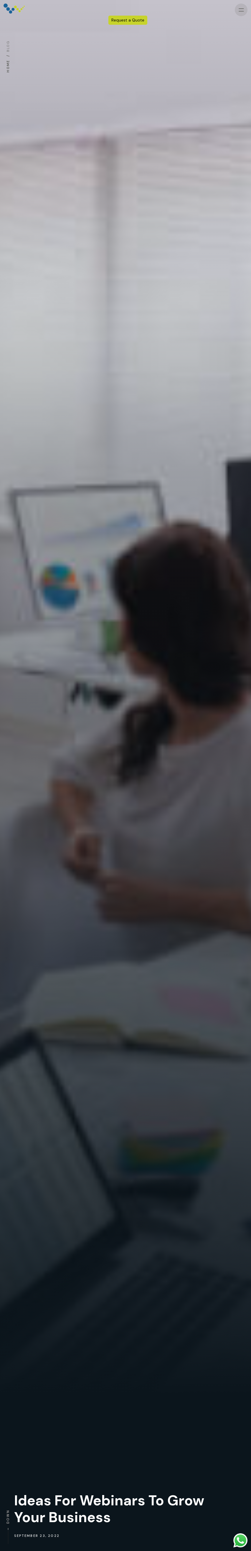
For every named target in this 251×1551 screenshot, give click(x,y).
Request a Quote (127, 20)
